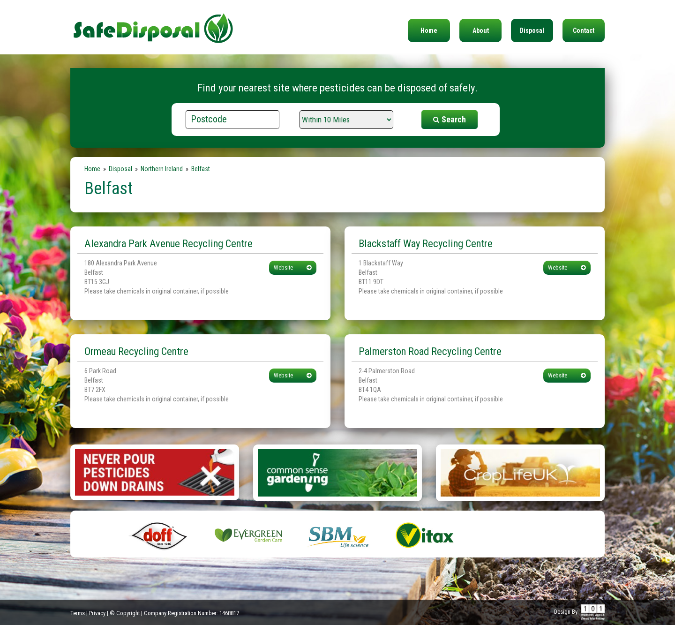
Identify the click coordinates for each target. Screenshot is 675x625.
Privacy (97, 613)
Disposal (532, 30)
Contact (583, 30)
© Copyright (125, 613)
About (480, 30)
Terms (77, 613)
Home (428, 30)
